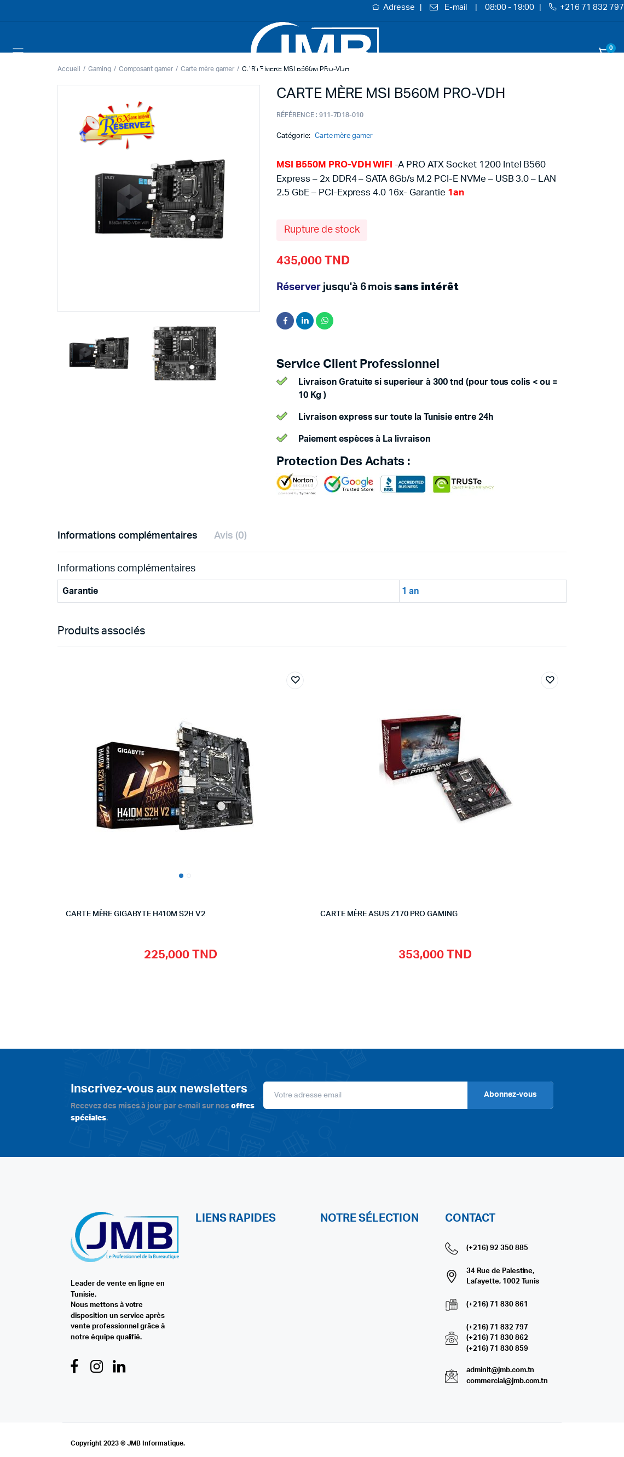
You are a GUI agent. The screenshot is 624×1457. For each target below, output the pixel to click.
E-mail (456, 7)
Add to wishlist (295, 680)
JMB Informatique (155, 1443)
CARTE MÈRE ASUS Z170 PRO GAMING (389, 914)
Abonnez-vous (510, 1094)
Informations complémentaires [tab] (127, 536)
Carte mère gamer (344, 136)
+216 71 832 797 (592, 7)
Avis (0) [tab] (230, 536)
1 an (410, 591)
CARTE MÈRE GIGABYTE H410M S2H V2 (135, 914)
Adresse (400, 7)
